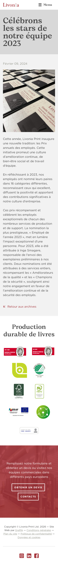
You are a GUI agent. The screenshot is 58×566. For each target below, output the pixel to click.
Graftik (19, 530)
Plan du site (10, 533)
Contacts (28, 496)
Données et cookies (29, 537)
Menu (45, 5)
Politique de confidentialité (36, 533)
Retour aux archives (21, 306)
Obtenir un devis (28, 487)
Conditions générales (39, 530)
